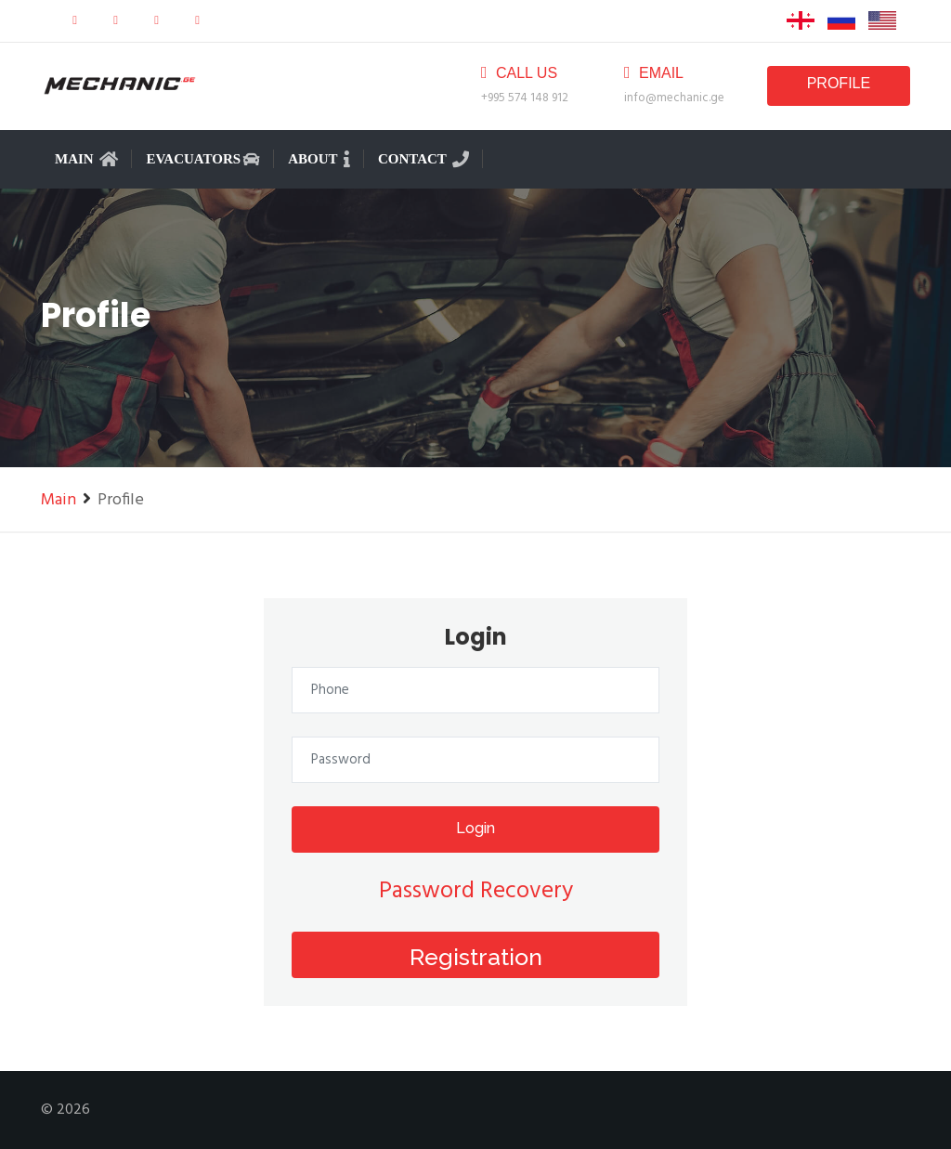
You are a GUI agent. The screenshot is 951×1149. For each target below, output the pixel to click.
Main (86, 158)
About (319, 158)
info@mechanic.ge (674, 98)
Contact (423, 158)
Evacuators (203, 158)
